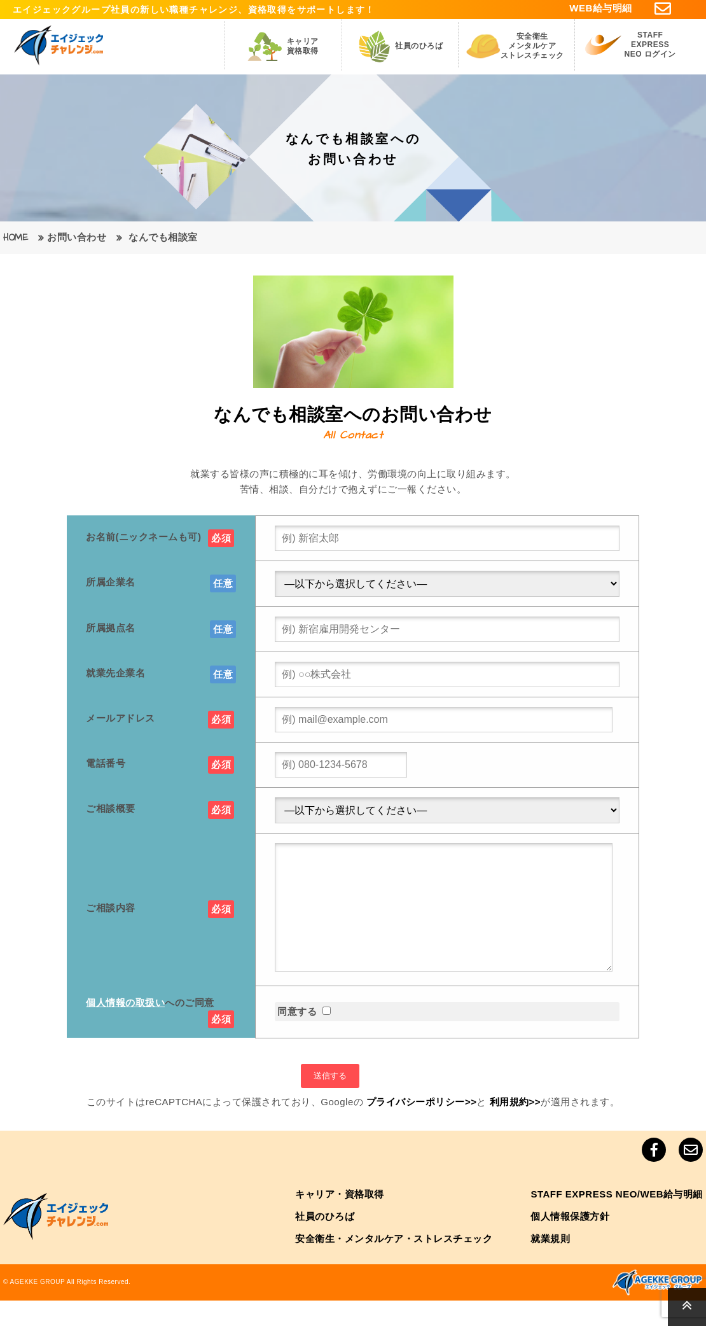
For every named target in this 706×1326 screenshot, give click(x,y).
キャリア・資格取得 (339, 1219)
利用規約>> (515, 1127)
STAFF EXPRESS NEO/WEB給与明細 (616, 1219)
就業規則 (550, 1264)
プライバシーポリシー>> (421, 1127)
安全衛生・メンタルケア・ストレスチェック (393, 1264)
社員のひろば (324, 1241)
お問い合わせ (76, 237)
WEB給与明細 (600, 8)
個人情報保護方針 (569, 1241)
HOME (15, 237)
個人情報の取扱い (125, 1027)
